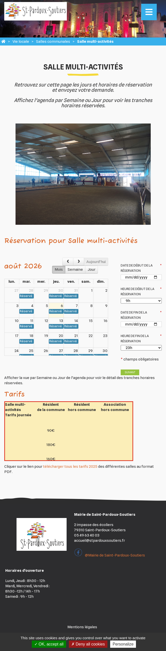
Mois (59, 269)
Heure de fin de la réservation (141, 338)
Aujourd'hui (96, 262)
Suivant (130, 372)
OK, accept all (49, 644)
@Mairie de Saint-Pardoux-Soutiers (109, 555)
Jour (91, 269)
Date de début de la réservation (141, 268)
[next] (78, 262)
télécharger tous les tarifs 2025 (70, 466)
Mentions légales (82, 627)
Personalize (123, 644)
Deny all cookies (88, 644)
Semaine (75, 269)
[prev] (67, 262)
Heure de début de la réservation (141, 291)
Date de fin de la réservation (141, 315)
